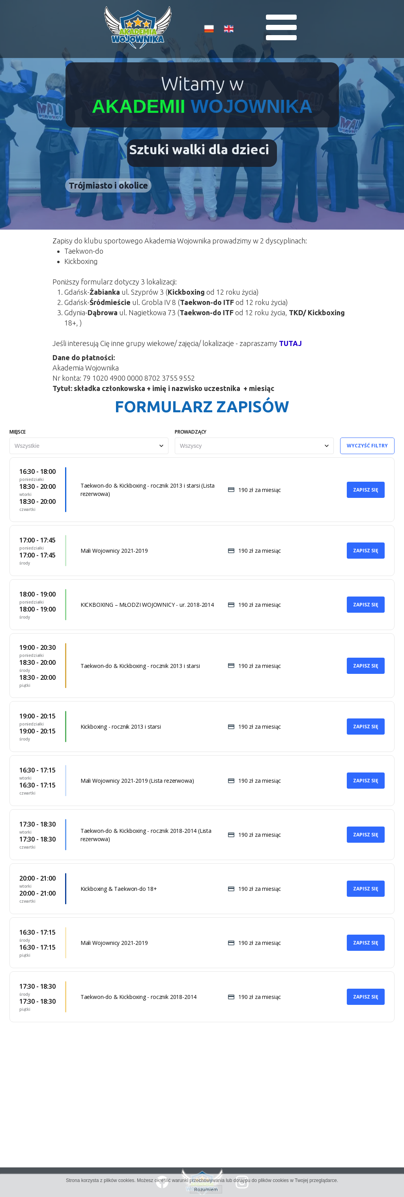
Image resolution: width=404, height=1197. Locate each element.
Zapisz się (365, 489)
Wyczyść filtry (367, 445)
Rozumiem (206, 1189)
